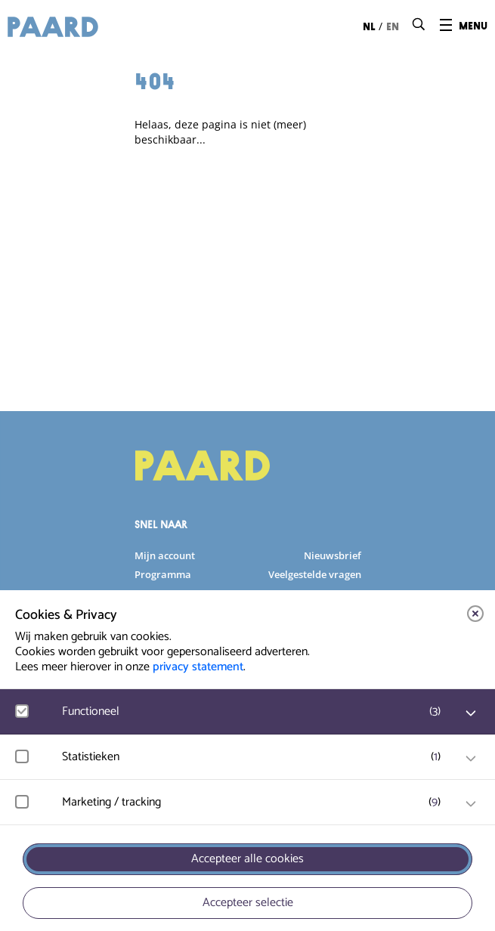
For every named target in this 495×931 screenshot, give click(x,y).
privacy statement (198, 667)
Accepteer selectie (248, 902)
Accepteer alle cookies (247, 859)
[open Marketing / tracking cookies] (471, 804)
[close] (475, 613)
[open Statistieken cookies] (471, 759)
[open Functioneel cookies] (471, 713)
